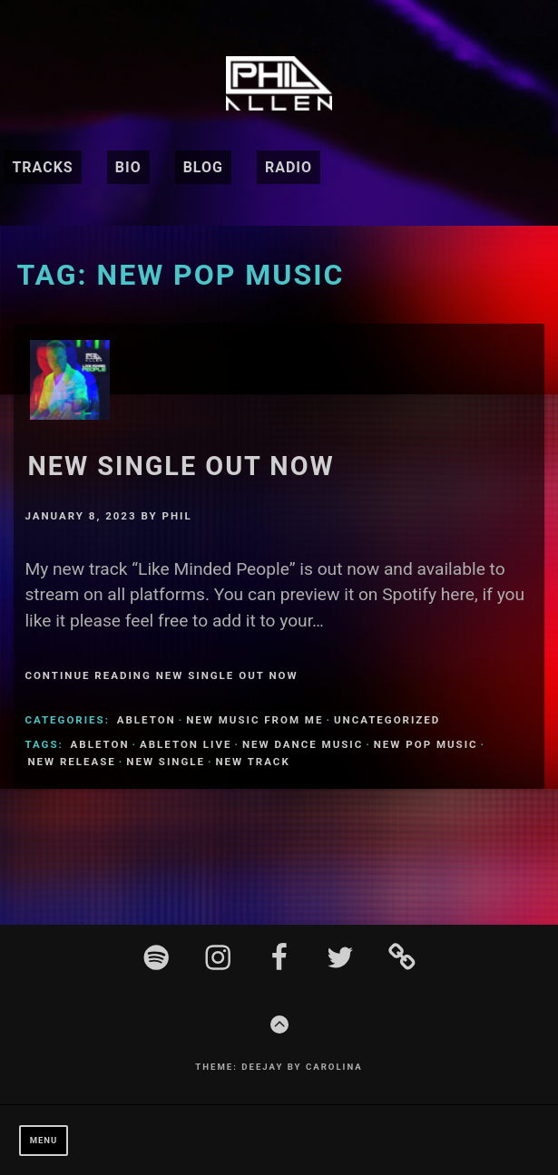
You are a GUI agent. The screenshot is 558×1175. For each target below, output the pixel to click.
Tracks (42, 167)
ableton (146, 720)
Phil (177, 516)
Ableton (100, 744)
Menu (44, 1140)
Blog (203, 167)
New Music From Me (254, 720)
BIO (128, 167)
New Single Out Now (180, 466)
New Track (252, 761)
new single (165, 761)
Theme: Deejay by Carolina (278, 1067)
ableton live (185, 744)
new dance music (302, 744)
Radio (288, 167)
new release (71, 761)
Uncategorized (387, 720)
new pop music (426, 744)
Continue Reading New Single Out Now (161, 675)
